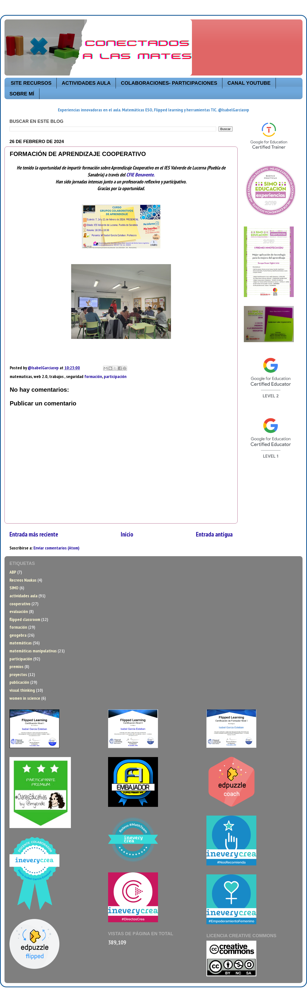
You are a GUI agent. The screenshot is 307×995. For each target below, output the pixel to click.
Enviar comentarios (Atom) (56, 548)
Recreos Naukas (22, 580)
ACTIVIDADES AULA (86, 83)
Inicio (127, 534)
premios (16, 666)
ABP (12, 572)
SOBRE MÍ (21, 93)
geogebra (17, 635)
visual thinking (22, 690)
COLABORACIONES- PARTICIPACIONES (169, 83)
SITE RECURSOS (31, 83)
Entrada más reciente (33, 534)
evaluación (18, 611)
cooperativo (19, 604)
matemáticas (20, 643)
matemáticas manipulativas (33, 651)
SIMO (13, 588)
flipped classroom (24, 619)
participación (115, 376)
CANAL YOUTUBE (249, 83)
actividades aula (23, 596)
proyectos (18, 674)
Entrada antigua (214, 534)
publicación (19, 682)
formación (93, 376)
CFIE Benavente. (140, 174)
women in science (24, 698)
